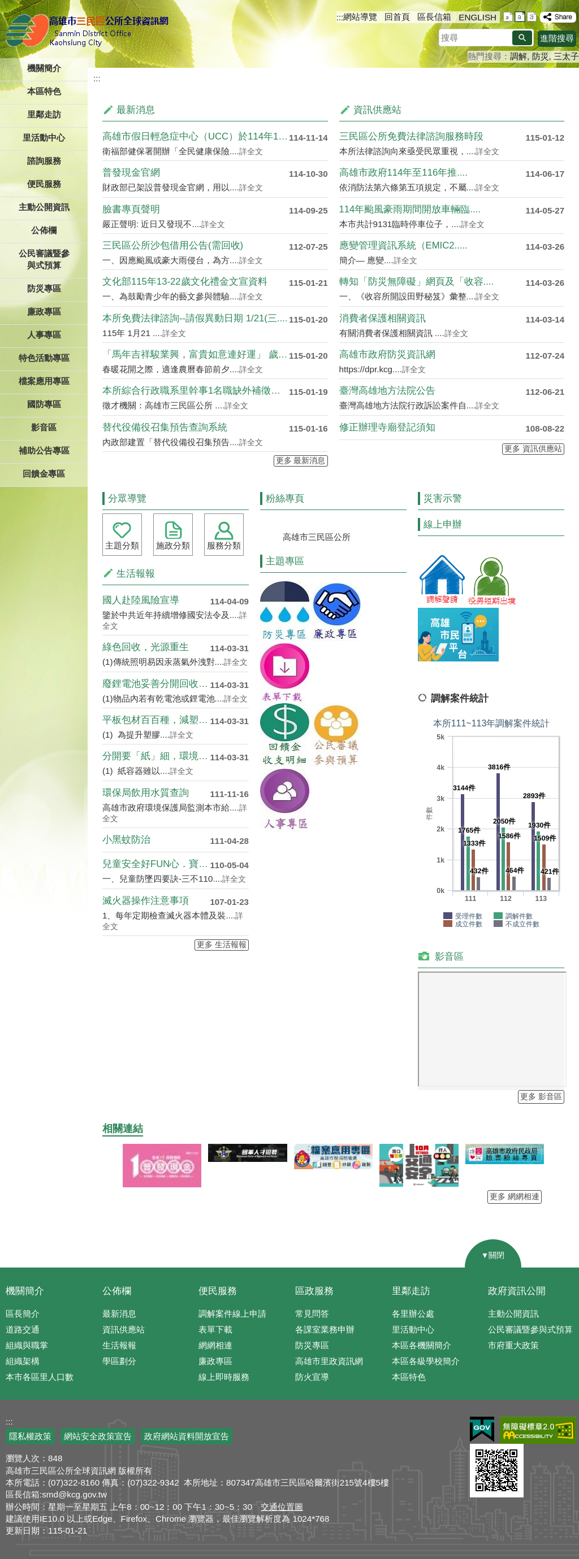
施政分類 (173, 545)
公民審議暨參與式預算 (530, 1329)
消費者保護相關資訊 (382, 318)
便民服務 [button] (44, 184)
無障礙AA (538, 1430)
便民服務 (217, 1291)
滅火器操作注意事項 (145, 900)
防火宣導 (312, 1377)
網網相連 (215, 1345)
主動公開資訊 (513, 1313)
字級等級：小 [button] (508, 16)
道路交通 (23, 1329)
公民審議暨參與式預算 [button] (44, 259)
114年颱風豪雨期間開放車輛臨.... (410, 209)
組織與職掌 (27, 1345)
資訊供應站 (123, 1329)
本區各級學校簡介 (426, 1361)
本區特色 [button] (44, 91)
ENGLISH (477, 17)
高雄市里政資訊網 (329, 1361)
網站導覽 (360, 16)
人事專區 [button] (44, 334)
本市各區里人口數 (40, 1377)
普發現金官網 (131, 172)
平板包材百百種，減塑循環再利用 (156, 720)
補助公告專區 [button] (44, 450)
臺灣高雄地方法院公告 (387, 390)
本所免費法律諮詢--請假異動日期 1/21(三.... (194, 318)
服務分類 (224, 545)
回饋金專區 (44, 473)
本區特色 (409, 1377)
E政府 (482, 1429)
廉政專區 (215, 1361)
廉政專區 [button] (44, 311)
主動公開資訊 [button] (44, 207)
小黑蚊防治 (126, 839)
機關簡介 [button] (44, 68)
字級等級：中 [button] (520, 16)
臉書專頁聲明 (131, 209)
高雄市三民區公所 (317, 537)
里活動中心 (44, 137)
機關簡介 (25, 1291)
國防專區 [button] (44, 404)
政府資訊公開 (517, 1291)
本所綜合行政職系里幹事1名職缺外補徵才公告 (195, 390)
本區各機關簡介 (421, 1345)
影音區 (44, 427)
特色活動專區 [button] (44, 358)
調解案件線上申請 (232, 1313)
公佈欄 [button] (44, 230)
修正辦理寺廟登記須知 (387, 427)
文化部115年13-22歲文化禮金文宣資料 (184, 281)
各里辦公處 (413, 1313)
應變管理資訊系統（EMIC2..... (403, 245)
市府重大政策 (513, 1345)
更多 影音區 (541, 1096)
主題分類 (122, 545)
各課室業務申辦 (325, 1329)
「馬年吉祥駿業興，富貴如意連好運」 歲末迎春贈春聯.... (195, 354)
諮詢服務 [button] (44, 161)
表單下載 (215, 1329)
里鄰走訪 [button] (44, 114)
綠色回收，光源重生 (145, 647)
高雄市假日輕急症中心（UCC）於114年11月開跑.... (195, 136)
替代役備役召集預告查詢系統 (164, 427)
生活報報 (119, 1345)
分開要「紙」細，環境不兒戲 (156, 756)
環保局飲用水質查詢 (145, 792)
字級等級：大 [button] (532, 16)
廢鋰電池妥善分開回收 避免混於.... (156, 683)
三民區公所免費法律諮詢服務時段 (411, 136)
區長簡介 (23, 1313)
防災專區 (312, 1345)
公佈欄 (116, 1291)
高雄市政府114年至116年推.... (403, 172)
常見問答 (312, 1313)
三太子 (566, 56)
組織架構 (23, 1361)
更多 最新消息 (301, 460)
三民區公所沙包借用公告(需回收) (172, 245)
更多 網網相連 (514, 1196)
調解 (518, 56)
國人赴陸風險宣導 (140, 600)
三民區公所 (89, 31)
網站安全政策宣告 (98, 1436)
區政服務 (314, 1291)
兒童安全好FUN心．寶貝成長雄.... (156, 864)
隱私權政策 (30, 1436)
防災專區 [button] (44, 288)
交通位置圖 (282, 1507)
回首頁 (397, 16)
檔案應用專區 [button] (44, 381)
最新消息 (119, 1313)
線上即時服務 (223, 1377)
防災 (540, 56)
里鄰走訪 (411, 1291)
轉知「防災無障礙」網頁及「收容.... (416, 281)
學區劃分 (119, 1361)
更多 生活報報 (222, 944)
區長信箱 (434, 16)
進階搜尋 (557, 38)
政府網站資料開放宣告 (186, 1436)
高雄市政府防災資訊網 (387, 354)
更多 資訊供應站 (533, 449)
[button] (522, 38)
